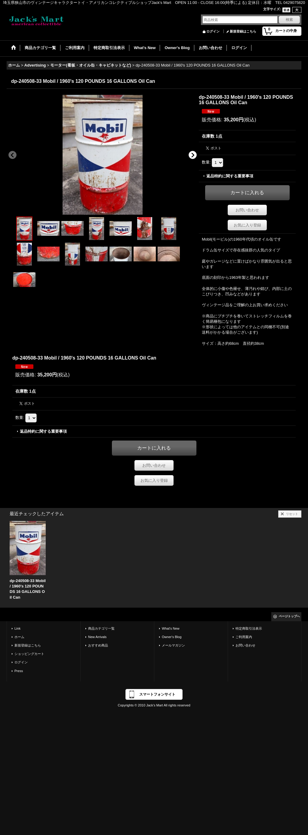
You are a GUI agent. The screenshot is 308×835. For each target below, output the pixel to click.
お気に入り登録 (247, 225)
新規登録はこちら (243, 31)
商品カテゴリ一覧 (101, 628)
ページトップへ (289, 616)
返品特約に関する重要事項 (229, 176)
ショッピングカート (29, 654)
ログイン (213, 31)
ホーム (19, 637)
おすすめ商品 (98, 645)
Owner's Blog (171, 637)
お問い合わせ (247, 210)
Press (18, 671)
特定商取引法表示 (249, 628)
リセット (292, 514)
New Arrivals (97, 637)
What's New (171, 628)
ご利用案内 (244, 637)
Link (17, 628)
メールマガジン (173, 645)
